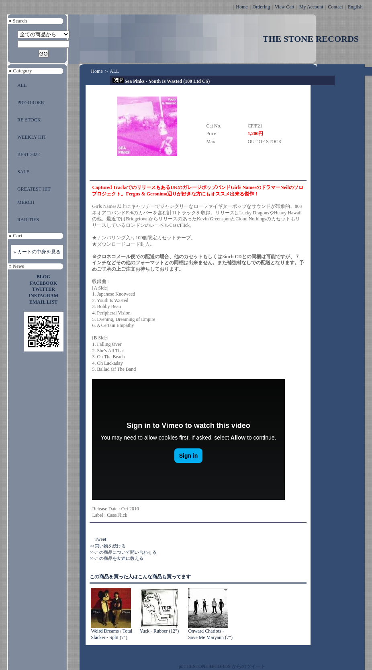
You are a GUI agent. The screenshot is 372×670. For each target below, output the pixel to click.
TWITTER (43, 289)
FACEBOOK (43, 283)
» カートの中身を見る (37, 252)
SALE (23, 172)
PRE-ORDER (30, 102)
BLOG (44, 277)
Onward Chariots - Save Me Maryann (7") (210, 634)
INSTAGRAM (43, 295)
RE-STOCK (29, 120)
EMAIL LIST (43, 302)
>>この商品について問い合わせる (123, 552)
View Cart (284, 7)
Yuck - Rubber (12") (159, 631)
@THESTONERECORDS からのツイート (222, 666)
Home (241, 7)
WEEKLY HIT (31, 137)
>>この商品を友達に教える (116, 558)
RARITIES (28, 219)
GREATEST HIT (34, 189)
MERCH (26, 202)
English (355, 7)
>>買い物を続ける (107, 545)
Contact (335, 7)
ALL (22, 85)
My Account (311, 7)
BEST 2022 (28, 154)
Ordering (261, 7)
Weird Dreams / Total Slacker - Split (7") (111, 634)
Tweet (100, 539)
